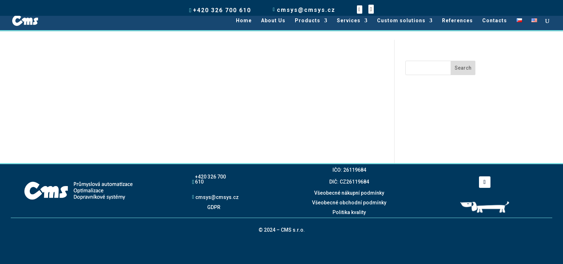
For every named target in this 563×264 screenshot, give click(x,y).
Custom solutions (401, 20)
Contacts (494, 20)
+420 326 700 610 (210, 179)
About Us (273, 20)
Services (348, 20)
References (457, 20)
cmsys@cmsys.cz (217, 197)
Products (307, 20)
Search (463, 68)
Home (244, 20)
